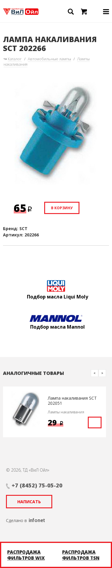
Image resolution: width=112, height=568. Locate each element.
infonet (37, 520)
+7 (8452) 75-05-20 (37, 485)
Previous (94, 373)
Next (102, 373)
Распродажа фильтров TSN (80, 555)
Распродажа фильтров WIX (26, 555)
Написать (29, 501)
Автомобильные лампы (49, 58)
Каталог (15, 58)
